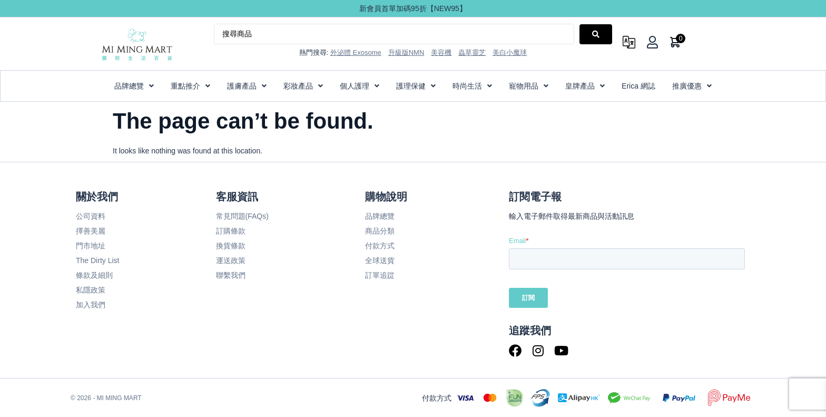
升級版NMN (406, 52)
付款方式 (380, 245)
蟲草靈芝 (472, 52)
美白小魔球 (510, 52)
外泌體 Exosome (355, 52)
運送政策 (230, 260)
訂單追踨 (380, 275)
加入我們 (90, 304)
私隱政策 (90, 290)
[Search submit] (595, 34)
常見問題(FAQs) (242, 216)
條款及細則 (94, 275)
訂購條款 (230, 231)
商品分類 (380, 231)
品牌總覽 (380, 216)
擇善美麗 (90, 231)
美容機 (441, 52)
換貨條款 (230, 245)
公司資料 (90, 216)
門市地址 (90, 245)
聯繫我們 (230, 275)
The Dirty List (97, 260)
